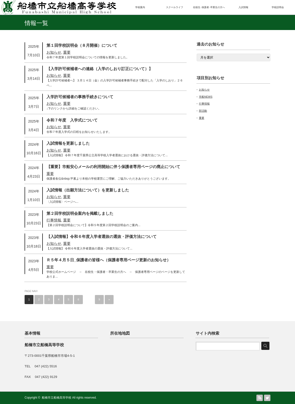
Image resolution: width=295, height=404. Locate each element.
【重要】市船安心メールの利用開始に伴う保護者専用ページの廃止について (113, 167)
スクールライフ (174, 7)
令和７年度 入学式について (72, 120)
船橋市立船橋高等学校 (56, 397)
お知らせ (53, 52)
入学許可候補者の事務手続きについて (79, 97)
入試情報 (243, 7)
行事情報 (53, 220)
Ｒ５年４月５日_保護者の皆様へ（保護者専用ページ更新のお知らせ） (108, 260)
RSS (259, 398)
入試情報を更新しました (68, 143)
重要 (67, 52)
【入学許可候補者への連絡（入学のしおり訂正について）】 (99, 69)
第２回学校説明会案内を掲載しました (79, 213)
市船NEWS (205, 96)
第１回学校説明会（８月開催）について (81, 45)
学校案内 (140, 7)
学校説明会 (278, 7)
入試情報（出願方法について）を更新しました (87, 190)
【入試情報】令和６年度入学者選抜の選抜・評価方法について (101, 236)
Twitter (267, 398)
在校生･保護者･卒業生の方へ (209, 7)
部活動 (203, 110)
